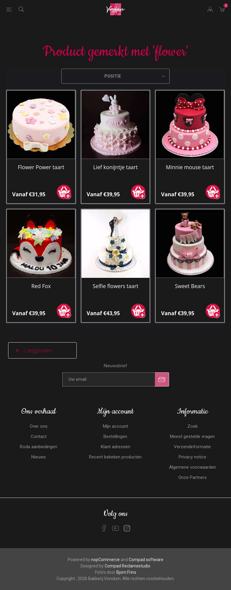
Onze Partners (192, 477)
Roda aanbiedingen (38, 446)
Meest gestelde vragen (192, 436)
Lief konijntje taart (115, 167)
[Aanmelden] (108, 379)
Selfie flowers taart (115, 286)
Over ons (39, 426)
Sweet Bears (190, 286)
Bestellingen (115, 436)
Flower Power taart (41, 167)
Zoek (192, 426)
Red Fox (41, 286)
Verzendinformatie (192, 446)
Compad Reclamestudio (127, 566)
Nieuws (38, 457)
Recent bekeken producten (115, 457)
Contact (39, 436)
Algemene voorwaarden (192, 467)
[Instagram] (127, 528)
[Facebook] (104, 528)
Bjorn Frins (126, 572)
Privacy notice (192, 457)
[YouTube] (115, 528)
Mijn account (115, 426)
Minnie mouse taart (190, 167)
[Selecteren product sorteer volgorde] (115, 76)
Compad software (146, 559)
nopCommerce (105, 559)
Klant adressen (115, 446)
